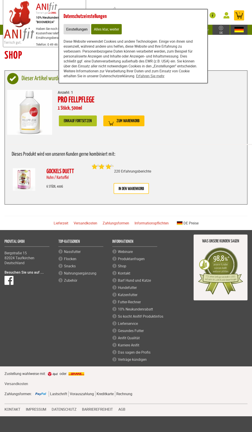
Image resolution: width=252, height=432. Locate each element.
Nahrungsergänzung (80, 273)
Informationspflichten (152, 223)
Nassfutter (72, 251)
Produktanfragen (131, 258)
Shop (122, 266)
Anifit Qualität (129, 337)
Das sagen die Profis (134, 352)
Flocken (70, 258)
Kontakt (124, 273)
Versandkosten (85, 223)
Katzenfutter (127, 294)
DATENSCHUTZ (64, 409)
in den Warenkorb (131, 189)
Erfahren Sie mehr (150, 75)
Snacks (70, 266)
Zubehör (70, 280)
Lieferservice (128, 323)
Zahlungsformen (116, 223)
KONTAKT (12, 409)
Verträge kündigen (132, 359)
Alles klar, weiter (106, 29)
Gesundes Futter (131, 330)
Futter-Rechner (129, 301)
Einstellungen (77, 29)
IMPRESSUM (36, 409)
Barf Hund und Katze (134, 280)
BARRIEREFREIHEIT (97, 409)
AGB (121, 409)
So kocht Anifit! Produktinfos (140, 316)
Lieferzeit (61, 223)
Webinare (125, 251)
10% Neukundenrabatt (135, 309)
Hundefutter (127, 287)
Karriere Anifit (128, 345)
